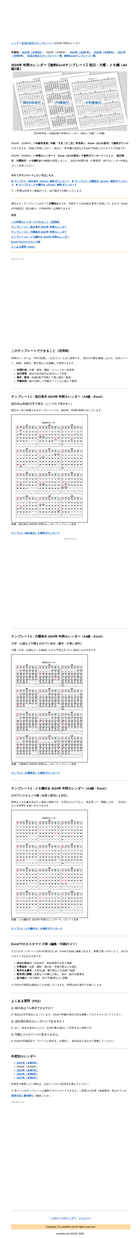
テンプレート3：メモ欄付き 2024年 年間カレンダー (40, 237)
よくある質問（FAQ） (23, 247)
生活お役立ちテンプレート (36, 43)
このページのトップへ (63, 1218)
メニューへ (85, 1218)
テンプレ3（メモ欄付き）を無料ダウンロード (36, 928)
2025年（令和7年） (81, 52)
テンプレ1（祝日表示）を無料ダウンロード (35, 533)
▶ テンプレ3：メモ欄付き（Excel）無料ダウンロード (46, 184)
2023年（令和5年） (33, 52)
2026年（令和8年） (105, 52)
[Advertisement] (70, 20)
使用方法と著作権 (21, 1095)
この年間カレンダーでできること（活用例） (36, 222)
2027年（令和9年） (28, 1077)
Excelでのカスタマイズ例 (25, 242)
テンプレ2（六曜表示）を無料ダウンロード (35, 773)
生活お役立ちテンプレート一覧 (44, 55)
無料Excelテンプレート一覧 (80, 55)
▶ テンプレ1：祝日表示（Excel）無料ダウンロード (40, 181)
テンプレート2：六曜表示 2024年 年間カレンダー (39, 232)
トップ (15, 43)
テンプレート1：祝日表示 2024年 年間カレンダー (39, 227)
